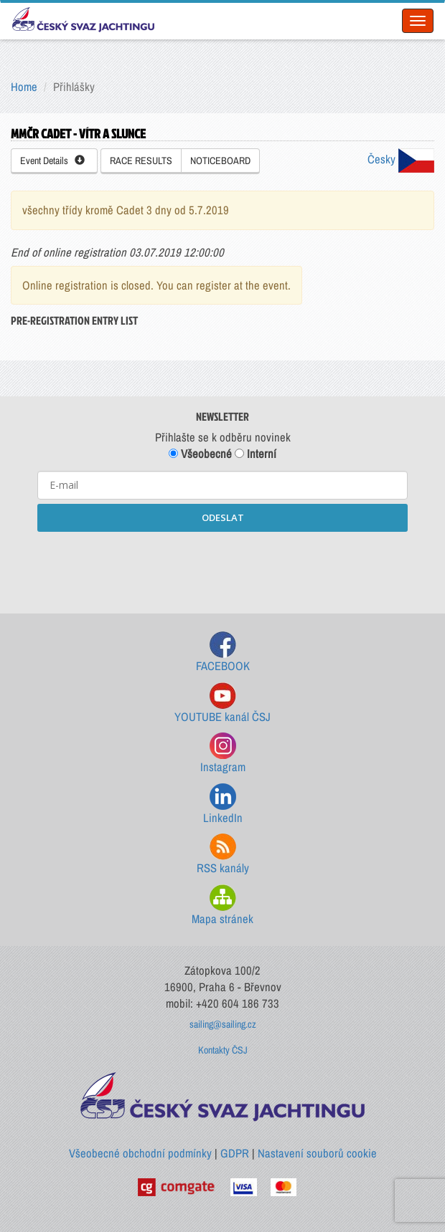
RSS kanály (223, 855)
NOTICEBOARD (220, 160)
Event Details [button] (52, 160)
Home (24, 87)
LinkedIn (223, 804)
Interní (255, 454)
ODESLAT (223, 517)
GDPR (234, 1153)
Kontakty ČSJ (223, 1050)
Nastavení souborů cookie (317, 1153)
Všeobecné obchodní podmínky (140, 1153)
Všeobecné (200, 454)
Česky (400, 159)
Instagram (222, 753)
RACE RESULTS (141, 160)
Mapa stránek (222, 905)
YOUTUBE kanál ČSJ (222, 703)
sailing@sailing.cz (222, 1024)
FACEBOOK (223, 652)
